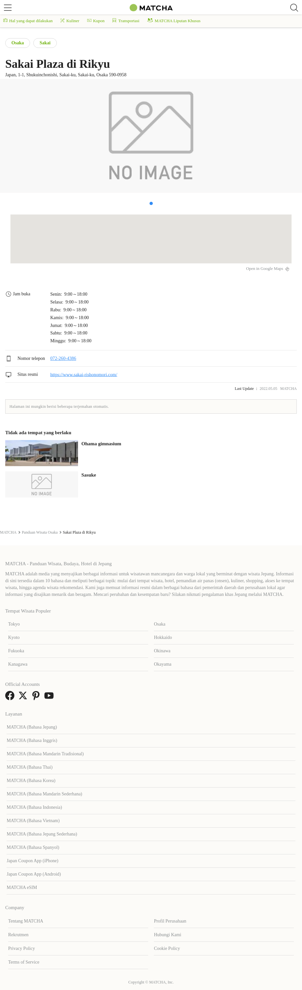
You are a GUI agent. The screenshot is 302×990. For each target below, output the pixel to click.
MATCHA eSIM (22, 887)
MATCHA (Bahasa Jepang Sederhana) (42, 834)
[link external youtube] (50, 698)
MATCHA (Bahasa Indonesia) (34, 807)
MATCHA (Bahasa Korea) (31, 780)
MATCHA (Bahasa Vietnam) (33, 820)
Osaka (17, 42)
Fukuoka (16, 650)
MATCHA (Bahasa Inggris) (32, 740)
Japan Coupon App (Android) (34, 874)
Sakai (45, 42)
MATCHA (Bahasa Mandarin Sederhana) (44, 793)
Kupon (95, 20)
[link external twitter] (24, 698)
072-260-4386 (63, 358)
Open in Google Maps (264, 268)
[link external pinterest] (37, 698)
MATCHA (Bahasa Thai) (30, 767)
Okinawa (162, 650)
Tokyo (14, 624)
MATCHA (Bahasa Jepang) (32, 727)
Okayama (162, 664)
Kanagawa (17, 664)
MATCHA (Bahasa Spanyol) (33, 847)
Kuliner (69, 20)
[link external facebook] (11, 698)
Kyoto (14, 637)
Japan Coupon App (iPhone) (32, 860)
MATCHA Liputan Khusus (173, 20)
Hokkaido (163, 637)
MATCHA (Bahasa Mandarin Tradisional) (45, 753)
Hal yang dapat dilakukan (28, 20)
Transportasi (125, 20)
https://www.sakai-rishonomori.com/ (83, 374)
